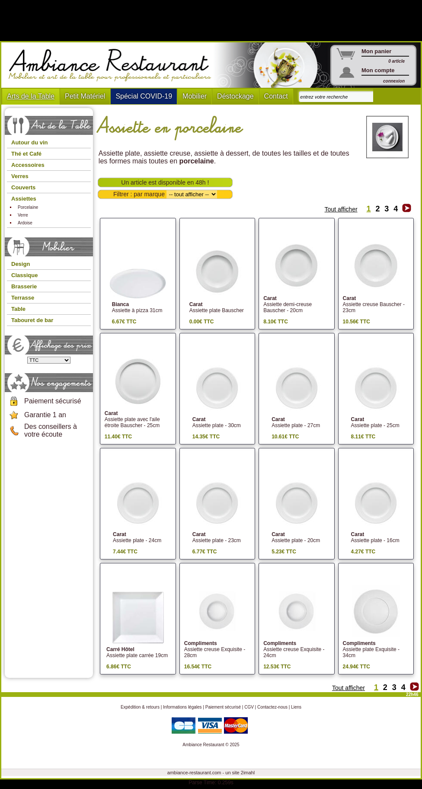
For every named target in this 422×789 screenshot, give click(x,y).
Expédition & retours (140, 707)
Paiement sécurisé (52, 401)
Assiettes (23, 198)
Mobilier (194, 96)
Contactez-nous (272, 707)
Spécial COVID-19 (143, 96)
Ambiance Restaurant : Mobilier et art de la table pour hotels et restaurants (113, 65)
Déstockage (235, 96)
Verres (20, 176)
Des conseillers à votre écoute (50, 430)
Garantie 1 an (45, 414)
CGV (249, 707)
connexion (394, 81)
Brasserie (24, 286)
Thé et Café (26, 153)
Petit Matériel (85, 96)
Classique (24, 275)
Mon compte (378, 70)
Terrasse (22, 297)
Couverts (23, 187)
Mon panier (376, 51)
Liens (296, 707)
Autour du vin (29, 142)
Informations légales (182, 707)
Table (18, 309)
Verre (23, 215)
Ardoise (25, 222)
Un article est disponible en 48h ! (165, 182)
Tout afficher (341, 209)
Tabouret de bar (32, 320)
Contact (276, 96)
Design (20, 264)
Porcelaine (28, 207)
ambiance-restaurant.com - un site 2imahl (211, 772)
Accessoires (28, 165)
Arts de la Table (30, 96)
